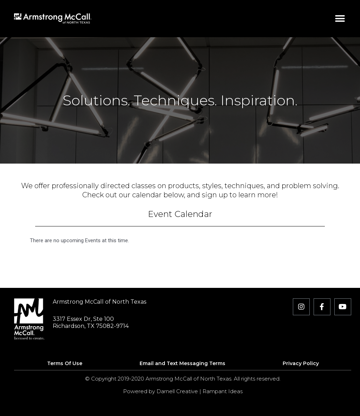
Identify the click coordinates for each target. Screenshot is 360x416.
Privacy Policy (301, 363)
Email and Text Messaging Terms (182, 363)
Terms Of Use (64, 363)
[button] (340, 18)
